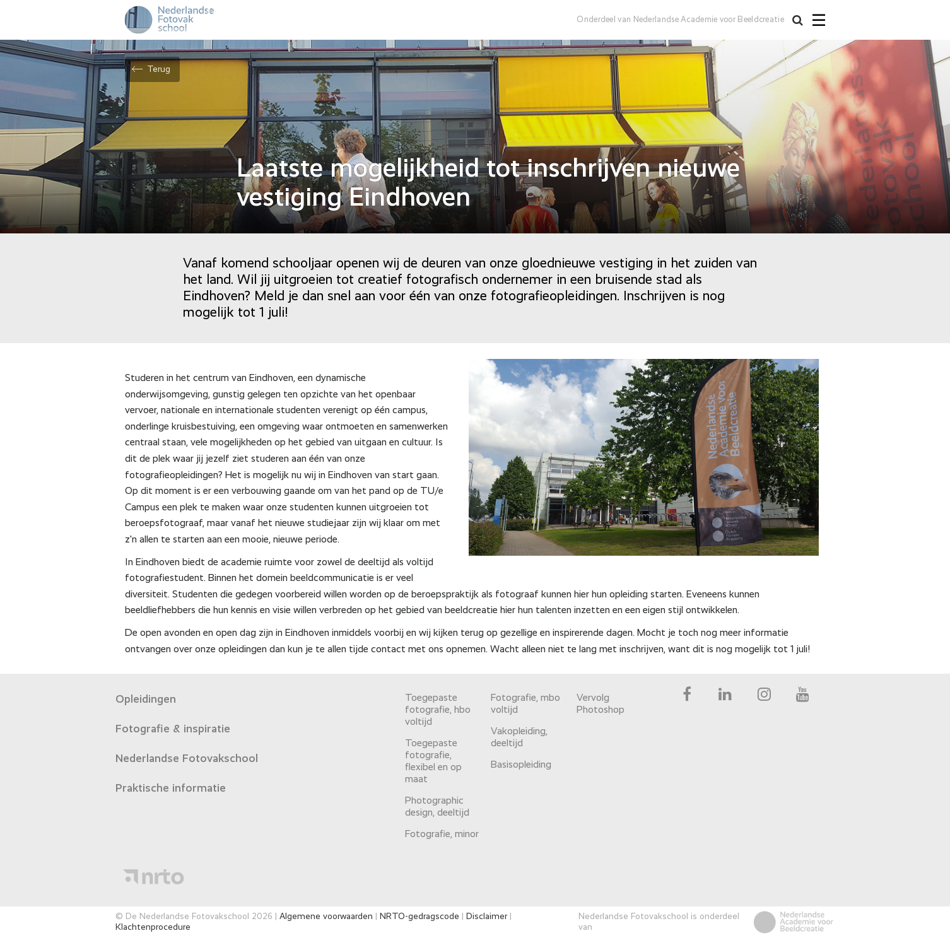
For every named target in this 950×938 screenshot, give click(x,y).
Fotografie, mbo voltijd (525, 704)
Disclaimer (486, 916)
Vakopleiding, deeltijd (519, 738)
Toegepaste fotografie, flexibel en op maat (433, 762)
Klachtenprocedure (153, 927)
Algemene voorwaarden (326, 916)
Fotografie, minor (442, 835)
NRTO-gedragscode (419, 916)
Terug (158, 69)
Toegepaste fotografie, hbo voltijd (438, 710)
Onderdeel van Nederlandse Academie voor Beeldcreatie (680, 20)
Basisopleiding (521, 765)
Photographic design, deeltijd (437, 807)
